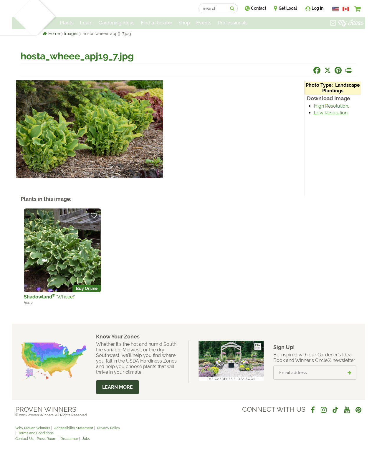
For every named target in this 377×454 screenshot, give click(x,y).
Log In (317, 8)
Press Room (46, 439)
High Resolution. (331, 106)
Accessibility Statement (73, 428)
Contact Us (24, 439)
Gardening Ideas (117, 23)
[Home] (22, 17)
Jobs (86, 439)
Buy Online (86, 288)
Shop (184, 23)
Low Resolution (331, 113)
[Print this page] (348, 70)
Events (203, 23)
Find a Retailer (156, 23)
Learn (86, 23)
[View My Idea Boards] (347, 23)
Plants (67, 23)
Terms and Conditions (36, 433)
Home (54, 33)
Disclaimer (69, 439)
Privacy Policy (108, 428)
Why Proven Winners (32, 428)
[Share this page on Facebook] (317, 70)
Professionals (233, 23)
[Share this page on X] (327, 70)
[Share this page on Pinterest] (338, 70)
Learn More (117, 387)
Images (71, 33)
